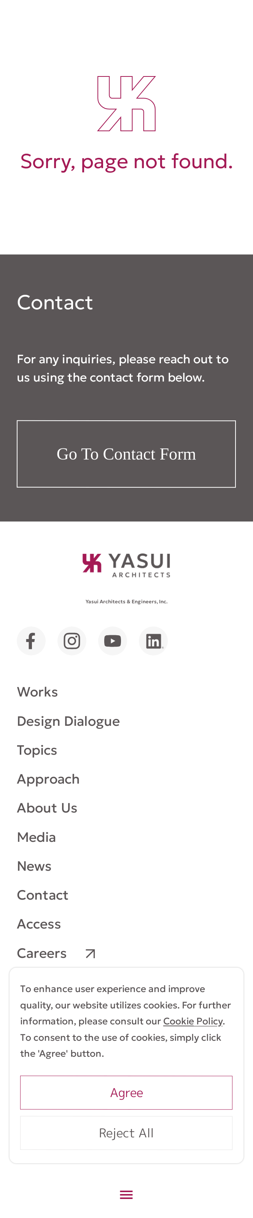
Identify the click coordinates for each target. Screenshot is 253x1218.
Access (39, 923)
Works (37, 691)
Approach (48, 778)
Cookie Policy (193, 1021)
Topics (37, 749)
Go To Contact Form (126, 453)
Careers (42, 952)
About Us (47, 807)
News (34, 866)
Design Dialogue (68, 720)
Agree (126, 1092)
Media (36, 836)
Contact (43, 894)
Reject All (126, 1132)
